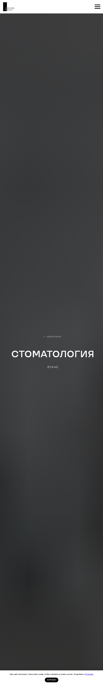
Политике (89, 674)
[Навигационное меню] (97, 7)
